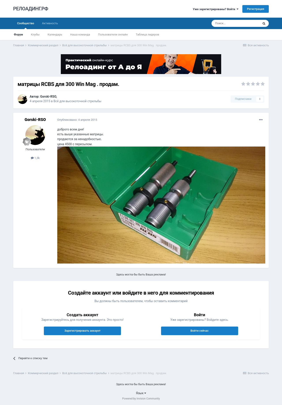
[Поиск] (235, 23)
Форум (18, 34)
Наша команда (80, 34)
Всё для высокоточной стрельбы (77, 101)
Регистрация (255, 9)
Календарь (55, 34)
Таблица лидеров (147, 34)
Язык (141, 393)
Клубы (35, 34)
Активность (50, 23)
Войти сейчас (199, 330)
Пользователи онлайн (113, 34)
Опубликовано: (77, 119)
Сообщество (25, 25)
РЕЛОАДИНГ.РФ (30, 8)
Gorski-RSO (48, 96)
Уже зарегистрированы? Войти (215, 9)
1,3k (35, 158)
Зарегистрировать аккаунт (82, 330)
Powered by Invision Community (141, 398)
